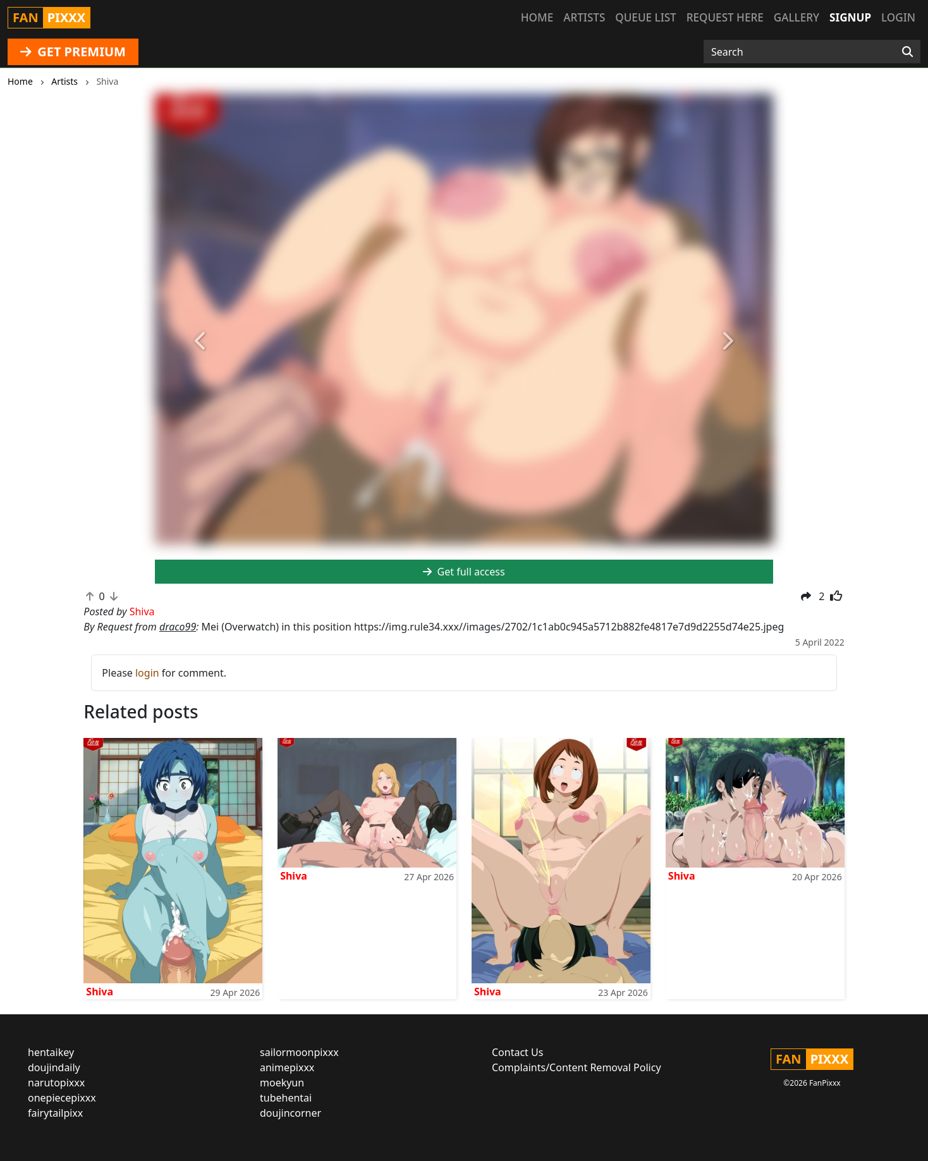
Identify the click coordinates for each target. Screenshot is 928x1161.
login (147, 673)
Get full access (463, 572)
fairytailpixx (55, 1113)
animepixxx (287, 1067)
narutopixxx (56, 1083)
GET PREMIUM (73, 51)
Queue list (645, 17)
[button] (201, 341)
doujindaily (54, 1067)
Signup (850, 17)
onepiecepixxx (62, 1098)
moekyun (282, 1083)
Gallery (796, 17)
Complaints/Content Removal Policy (576, 1067)
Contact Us (517, 1052)
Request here (725, 17)
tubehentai (286, 1098)
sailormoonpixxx (299, 1052)
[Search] (907, 52)
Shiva (99, 991)
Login (898, 17)
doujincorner (290, 1113)
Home (537, 17)
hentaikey (51, 1052)
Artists (584, 17)
